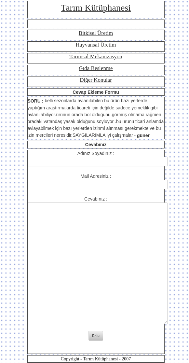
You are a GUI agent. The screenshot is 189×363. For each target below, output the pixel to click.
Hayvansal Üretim (95, 45)
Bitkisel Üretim (96, 33)
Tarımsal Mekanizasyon (95, 56)
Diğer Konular (96, 80)
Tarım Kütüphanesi (96, 8)
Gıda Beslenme (96, 68)
